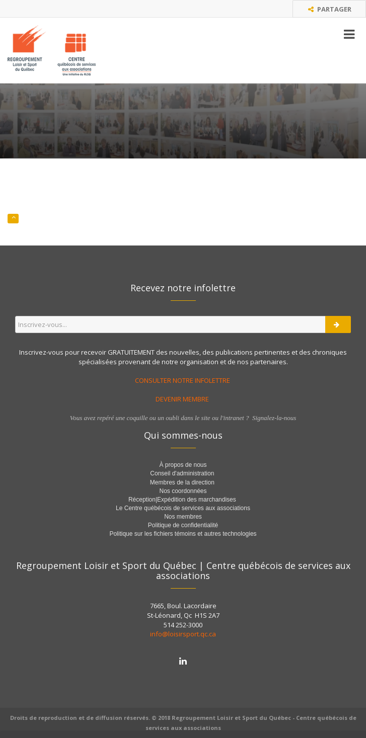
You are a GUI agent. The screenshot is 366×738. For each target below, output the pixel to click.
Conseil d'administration (182, 473)
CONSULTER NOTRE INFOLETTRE (183, 380)
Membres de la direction (182, 482)
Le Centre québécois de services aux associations (183, 508)
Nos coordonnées (182, 491)
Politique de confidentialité (183, 525)
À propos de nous (182, 464)
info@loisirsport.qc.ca (183, 633)
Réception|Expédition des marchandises (183, 499)
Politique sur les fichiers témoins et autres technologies (182, 533)
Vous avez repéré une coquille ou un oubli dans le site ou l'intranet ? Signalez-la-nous (183, 418)
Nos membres (183, 516)
